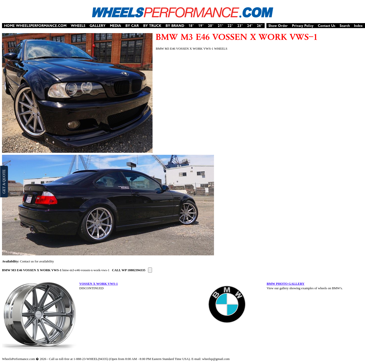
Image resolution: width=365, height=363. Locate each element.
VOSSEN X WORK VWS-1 (98, 283)
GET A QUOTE (4, 181)
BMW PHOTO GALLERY (286, 283)
